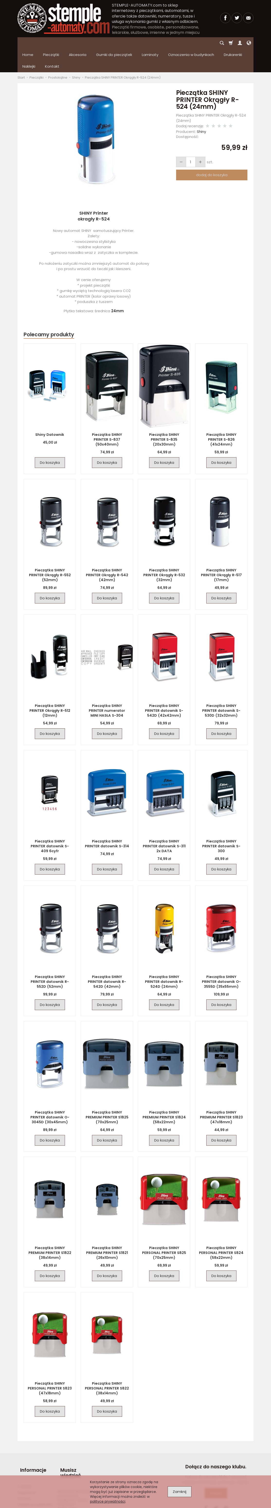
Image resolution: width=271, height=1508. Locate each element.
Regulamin (27, 1462)
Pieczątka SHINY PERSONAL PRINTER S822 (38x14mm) (107, 1365)
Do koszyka (50, 439)
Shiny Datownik (49, 411)
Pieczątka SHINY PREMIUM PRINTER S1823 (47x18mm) (221, 1094)
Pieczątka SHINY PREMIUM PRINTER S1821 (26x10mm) (107, 1229)
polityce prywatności (107, 1501)
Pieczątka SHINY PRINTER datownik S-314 (106, 820)
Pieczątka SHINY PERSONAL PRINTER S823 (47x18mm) (50, 1365)
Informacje (31, 1443)
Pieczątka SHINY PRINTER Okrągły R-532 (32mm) (164, 549)
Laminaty (150, 43)
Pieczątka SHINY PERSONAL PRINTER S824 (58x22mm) (221, 1229)
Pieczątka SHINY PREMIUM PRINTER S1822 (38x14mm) (49, 1229)
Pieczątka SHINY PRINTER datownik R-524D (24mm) (164, 958)
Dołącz (216, 1469)
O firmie (24, 1456)
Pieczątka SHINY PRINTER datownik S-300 (221, 820)
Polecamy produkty (49, 311)
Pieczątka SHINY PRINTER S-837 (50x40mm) (106, 413)
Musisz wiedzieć (68, 1446)
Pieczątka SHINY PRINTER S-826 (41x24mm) (221, 413)
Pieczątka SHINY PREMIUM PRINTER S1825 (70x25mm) (106, 1094)
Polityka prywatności (35, 1474)
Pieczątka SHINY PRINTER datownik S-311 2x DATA (164, 820)
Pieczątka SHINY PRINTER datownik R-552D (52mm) (49, 958)
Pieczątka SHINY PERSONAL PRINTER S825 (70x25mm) (164, 1229)
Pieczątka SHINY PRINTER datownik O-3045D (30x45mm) (49, 1094)
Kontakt (24, 1468)
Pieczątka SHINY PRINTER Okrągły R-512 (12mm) (49, 684)
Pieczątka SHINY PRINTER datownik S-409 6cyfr (49, 820)
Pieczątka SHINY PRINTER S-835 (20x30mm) (164, 413)
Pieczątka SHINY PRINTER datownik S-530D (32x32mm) (221, 687)
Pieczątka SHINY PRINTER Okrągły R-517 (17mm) (221, 549)
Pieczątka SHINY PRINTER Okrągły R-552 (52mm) (49, 549)
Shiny (201, 108)
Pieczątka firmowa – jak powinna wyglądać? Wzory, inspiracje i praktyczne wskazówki (75, 1471)
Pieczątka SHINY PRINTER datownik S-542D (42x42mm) (164, 687)
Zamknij (179, 1491)
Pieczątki (51, 43)
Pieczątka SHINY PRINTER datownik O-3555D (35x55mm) (221, 958)
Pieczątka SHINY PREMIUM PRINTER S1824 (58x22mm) (164, 1094)
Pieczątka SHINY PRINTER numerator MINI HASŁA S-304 (107, 687)
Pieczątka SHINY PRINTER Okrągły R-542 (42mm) (106, 549)
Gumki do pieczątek (114, 43)
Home (27, 43)
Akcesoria (77, 43)
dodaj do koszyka (211, 151)
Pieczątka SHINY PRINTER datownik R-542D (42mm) (106, 958)
